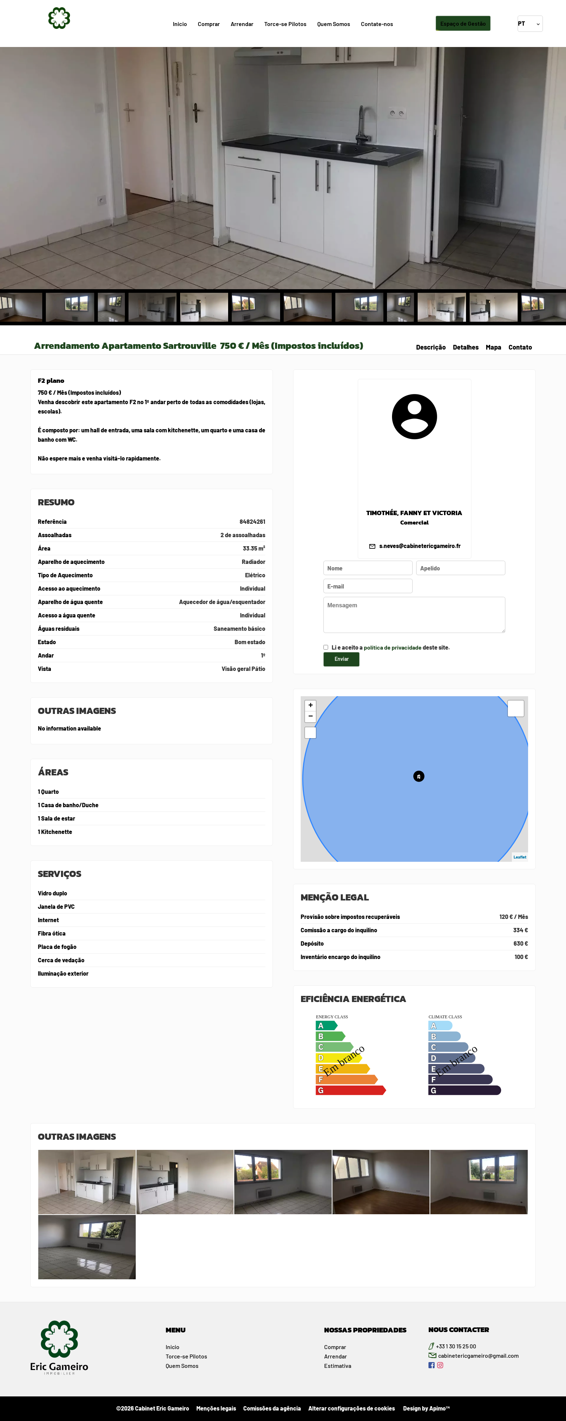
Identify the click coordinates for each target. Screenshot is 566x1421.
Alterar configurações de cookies (351, 1408)
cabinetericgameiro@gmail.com (478, 1355)
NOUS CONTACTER (458, 1329)
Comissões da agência (272, 1408)
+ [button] (310, 706)
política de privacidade (393, 647)
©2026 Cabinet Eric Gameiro (152, 1408)
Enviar (341, 658)
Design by (426, 1408)
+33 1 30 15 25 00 (456, 1346)
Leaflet (520, 857)
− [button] (310, 716)
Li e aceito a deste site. (391, 647)
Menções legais (216, 1408)
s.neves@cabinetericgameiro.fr (420, 545)
